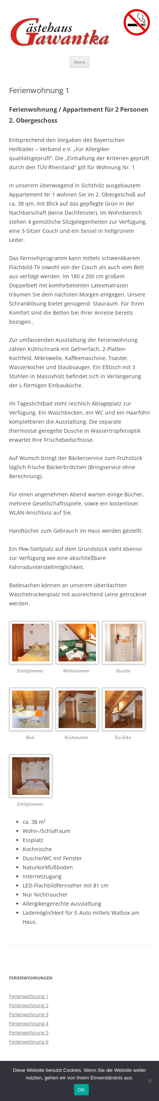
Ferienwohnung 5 (28, 1032)
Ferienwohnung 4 (28, 1023)
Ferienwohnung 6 (28, 1041)
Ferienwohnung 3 (28, 1014)
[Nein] (149, 1081)
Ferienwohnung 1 (28, 996)
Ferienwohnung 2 (28, 1005)
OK (81, 1090)
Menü (79, 62)
